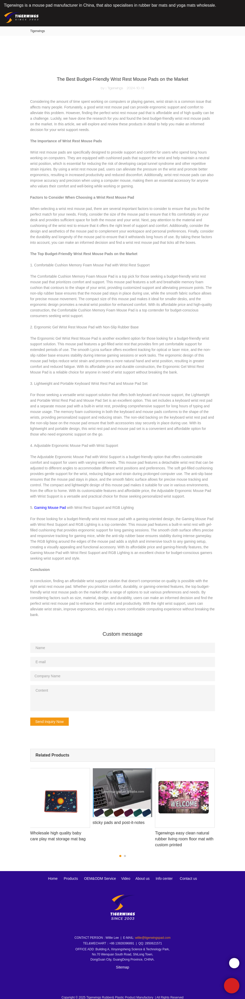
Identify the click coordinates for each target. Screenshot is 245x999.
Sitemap (122, 964)
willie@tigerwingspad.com (152, 934)
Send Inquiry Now (49, 722)
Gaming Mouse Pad (50, 508)
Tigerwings (37, 31)
